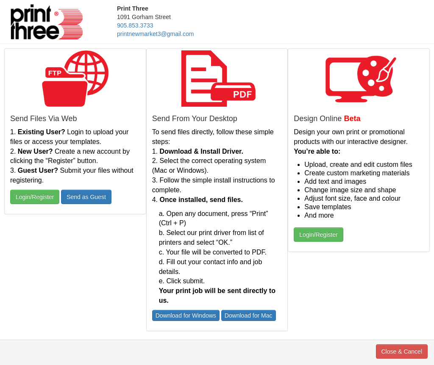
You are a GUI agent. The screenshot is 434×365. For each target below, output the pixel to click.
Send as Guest (86, 197)
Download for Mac (249, 315)
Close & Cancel (402, 351)
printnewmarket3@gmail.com (155, 33)
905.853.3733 (135, 25)
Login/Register (35, 197)
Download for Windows (186, 315)
